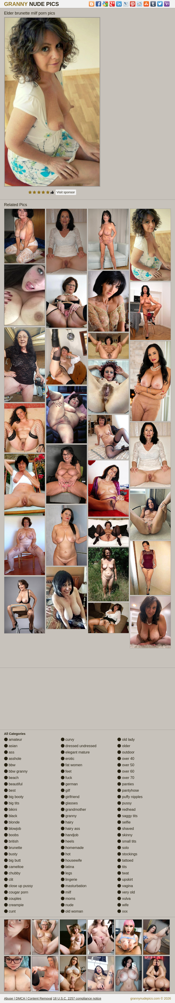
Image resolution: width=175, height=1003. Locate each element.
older (123, 746)
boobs (11, 835)
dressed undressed (79, 746)
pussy (124, 803)
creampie (14, 905)
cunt (10, 911)
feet (66, 771)
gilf (65, 790)
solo (123, 848)
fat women (71, 765)
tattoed (125, 860)
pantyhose (128, 790)
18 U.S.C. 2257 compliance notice (77, 998)
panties (125, 784)
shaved (125, 829)
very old (126, 892)
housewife (71, 860)
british (11, 841)
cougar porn (16, 892)
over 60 (125, 771)
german (69, 784)
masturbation (74, 886)
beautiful (13, 784)
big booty (13, 797)
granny (69, 816)
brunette (13, 848)
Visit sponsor (66, 192)
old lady (126, 739)
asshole (12, 759)
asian (11, 746)
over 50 (125, 765)
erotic (68, 759)
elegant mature (75, 752)
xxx (122, 911)
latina (67, 867)
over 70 (125, 778)
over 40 (125, 759)
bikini (10, 809)
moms (68, 899)
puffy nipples (129, 797)
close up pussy (18, 886)
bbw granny (16, 771)
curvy (67, 739)
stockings (127, 854)
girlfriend (70, 797)
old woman (72, 911)
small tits (126, 841)
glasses (69, 803)
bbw (9, 765)
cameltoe (13, 867)
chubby (12, 873)
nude (67, 905)
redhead (126, 809)
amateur (13, 739)
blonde (12, 822)
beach (11, 778)
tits (122, 867)
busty (11, 854)
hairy (67, 822)
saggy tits (127, 816)
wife (123, 905)
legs (66, 873)
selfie (124, 822)
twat (123, 873)
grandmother (73, 809)
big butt (12, 860)
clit (8, 879)
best (10, 790)
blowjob (12, 829)
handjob (69, 835)
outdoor (125, 752)
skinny (124, 835)
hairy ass (70, 829)
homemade (72, 848)
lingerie (69, 879)
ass (9, 752)
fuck (66, 778)
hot (66, 854)
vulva (124, 899)
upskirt (125, 879)
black (10, 816)
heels (67, 841)
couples (12, 899)
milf (66, 892)
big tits (11, 803)
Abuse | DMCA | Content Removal (28, 998)
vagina (125, 886)
